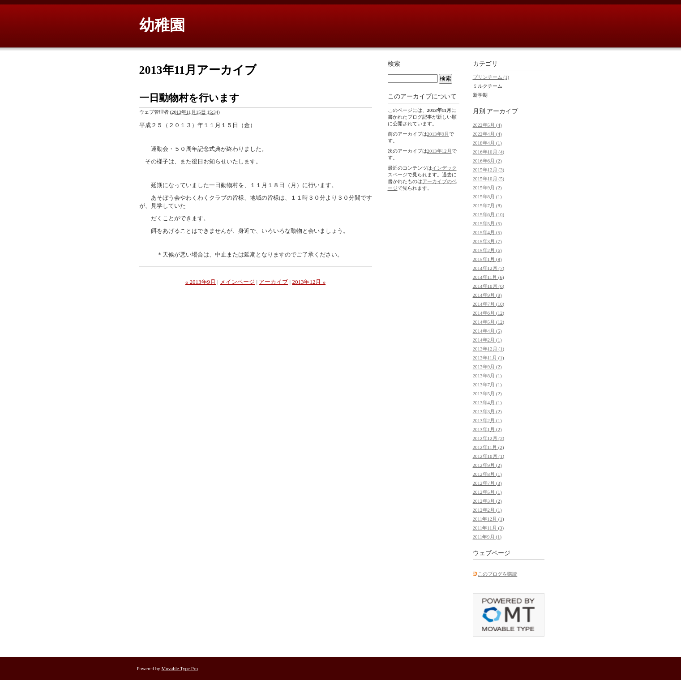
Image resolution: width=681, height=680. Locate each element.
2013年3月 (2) (487, 411)
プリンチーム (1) (491, 77)
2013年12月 (439, 151)
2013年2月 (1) (487, 420)
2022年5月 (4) (487, 125)
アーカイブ (273, 281)
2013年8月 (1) (487, 375)
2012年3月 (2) (487, 501)
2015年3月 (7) (487, 241)
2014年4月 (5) (487, 331)
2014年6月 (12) (489, 313)
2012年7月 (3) (487, 483)
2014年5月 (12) (489, 322)
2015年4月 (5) (487, 232)
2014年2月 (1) (487, 339)
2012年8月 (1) (487, 474)
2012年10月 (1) (489, 456)
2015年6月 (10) (489, 214)
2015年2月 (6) (487, 250)
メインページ (237, 281)
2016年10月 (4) (489, 151)
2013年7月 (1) (487, 384)
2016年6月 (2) (487, 160)
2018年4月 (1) (487, 142)
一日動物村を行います (189, 97)
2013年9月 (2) (487, 366)
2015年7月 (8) (487, 205)
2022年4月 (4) (487, 134)
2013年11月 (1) (488, 357)
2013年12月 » (309, 281)
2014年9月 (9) (487, 295)
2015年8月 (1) (487, 196)
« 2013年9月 (200, 281)
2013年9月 (438, 134)
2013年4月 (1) (487, 402)
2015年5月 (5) (487, 223)
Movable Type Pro (180, 668)
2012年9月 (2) (487, 465)
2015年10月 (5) (489, 178)
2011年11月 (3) (488, 527)
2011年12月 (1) (488, 519)
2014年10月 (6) (489, 286)
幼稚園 (162, 25)
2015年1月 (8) (487, 259)
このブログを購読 (497, 574)
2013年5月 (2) (487, 393)
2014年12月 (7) (489, 268)
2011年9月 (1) (487, 536)
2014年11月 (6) (488, 277)
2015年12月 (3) (489, 169)
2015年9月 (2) (487, 187)
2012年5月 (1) (487, 492)
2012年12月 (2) (489, 438)
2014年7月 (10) (489, 304)
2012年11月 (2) (488, 447)
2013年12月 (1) (489, 348)
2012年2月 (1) (487, 510)
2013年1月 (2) (487, 429)
